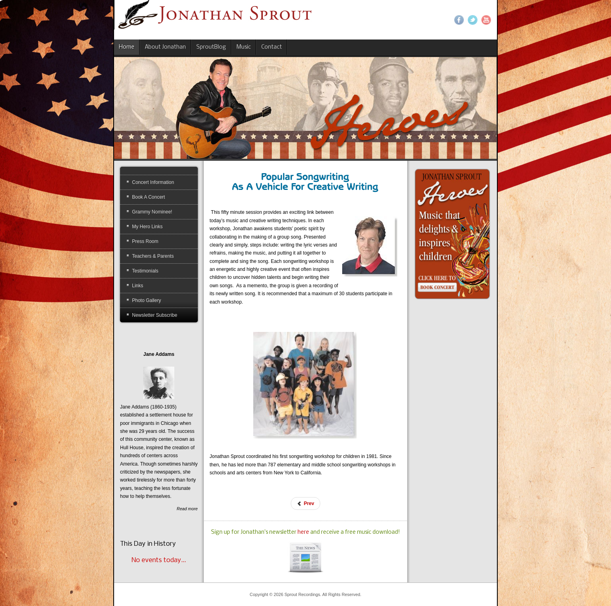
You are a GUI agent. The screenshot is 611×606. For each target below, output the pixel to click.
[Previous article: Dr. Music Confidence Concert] (305, 503)
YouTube (486, 20)
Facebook (459, 20)
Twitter (472, 20)
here (304, 532)
